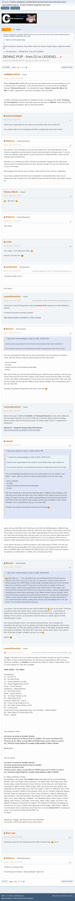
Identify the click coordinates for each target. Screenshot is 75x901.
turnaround (11, 267)
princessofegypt (14, 116)
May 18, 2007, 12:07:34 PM (12, 145)
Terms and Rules (62, 896)
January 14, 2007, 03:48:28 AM (13, 78)
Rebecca (10, 141)
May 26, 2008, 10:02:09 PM (12, 445)
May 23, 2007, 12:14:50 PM (12, 221)
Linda (8, 242)
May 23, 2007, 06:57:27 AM (12, 196)
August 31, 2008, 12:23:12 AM (13, 837)
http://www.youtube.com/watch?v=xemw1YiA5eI (22, 430)
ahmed (9, 441)
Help (53, 896)
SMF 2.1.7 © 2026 (6, 896)
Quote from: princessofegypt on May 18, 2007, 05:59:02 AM (28, 338)
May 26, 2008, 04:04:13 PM (12, 411)
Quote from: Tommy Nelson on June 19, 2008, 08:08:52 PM (28, 573)
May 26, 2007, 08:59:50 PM (12, 271)
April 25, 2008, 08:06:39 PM (12, 300)
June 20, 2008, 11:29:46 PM (12, 567)
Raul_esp (10, 833)
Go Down (5, 67)
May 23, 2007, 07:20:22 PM (12, 245)
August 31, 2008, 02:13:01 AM (13, 862)
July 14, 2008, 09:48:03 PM (14, 652)
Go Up (4, 881)
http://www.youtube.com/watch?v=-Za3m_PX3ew (22, 317)
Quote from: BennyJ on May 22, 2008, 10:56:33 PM (25, 451)
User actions (67, 67)
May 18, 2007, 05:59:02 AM (12, 120)
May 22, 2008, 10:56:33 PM (12, 332)
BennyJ (9, 329)
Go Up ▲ (71, 896)
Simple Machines (18, 896)
